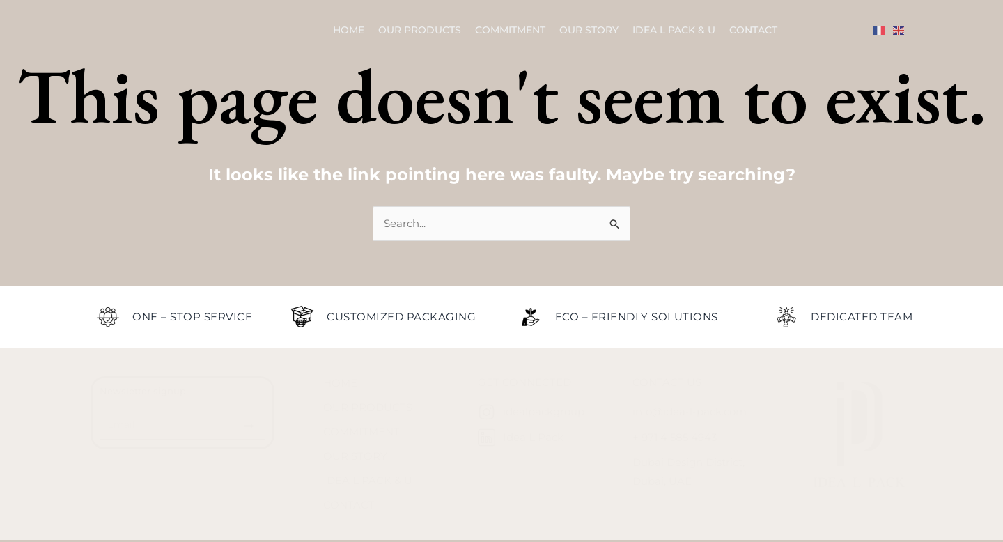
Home (348, 30)
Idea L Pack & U (673, 30)
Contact (753, 30)
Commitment (510, 30)
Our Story (589, 30)
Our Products (419, 30)
